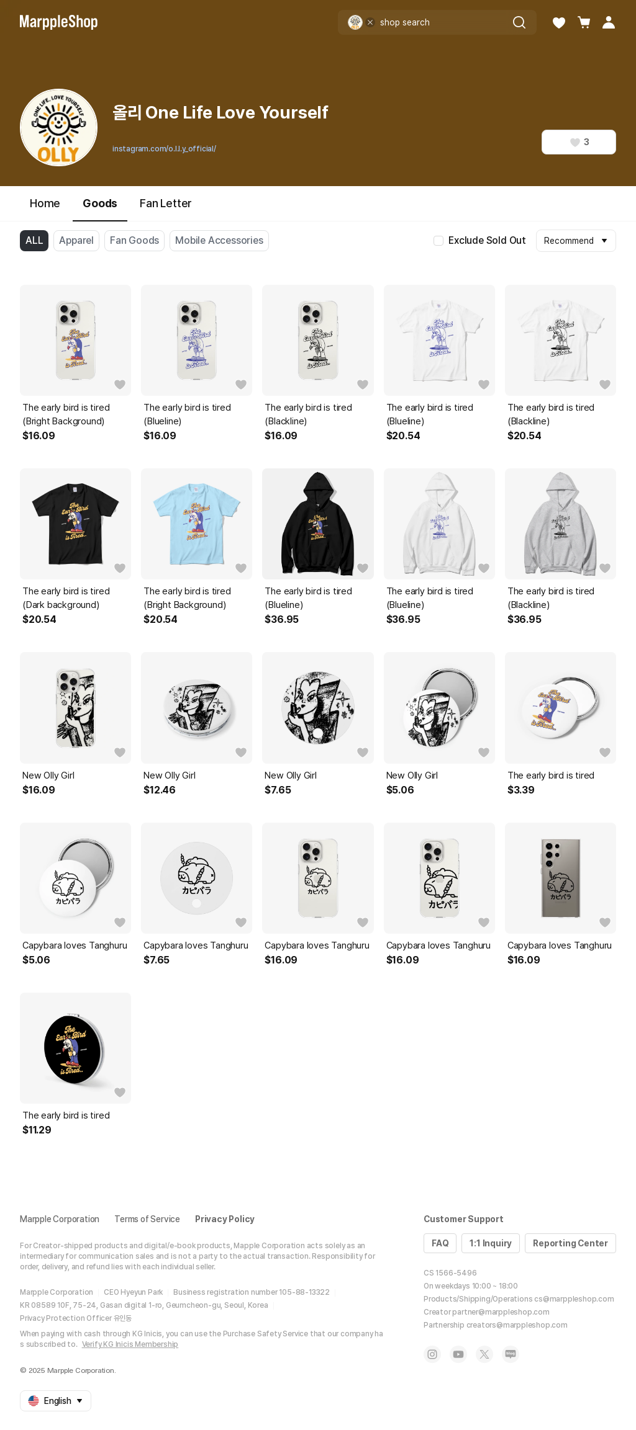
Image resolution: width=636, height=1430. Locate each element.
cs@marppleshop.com (574, 1299)
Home (45, 203)
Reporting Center (570, 1243)
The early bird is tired (550, 775)
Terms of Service (147, 1219)
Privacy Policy (225, 1219)
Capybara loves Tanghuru (74, 945)
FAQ (440, 1243)
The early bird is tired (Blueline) (186, 414)
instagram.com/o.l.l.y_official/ (164, 149)
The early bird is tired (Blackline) (308, 414)
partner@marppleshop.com (500, 1312)
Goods (100, 209)
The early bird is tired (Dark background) (65, 598)
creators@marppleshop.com (517, 1325)
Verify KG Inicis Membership (130, 1344)
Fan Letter (166, 203)
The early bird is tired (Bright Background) (65, 414)
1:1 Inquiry (491, 1243)
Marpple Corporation (59, 1219)
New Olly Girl (48, 775)
